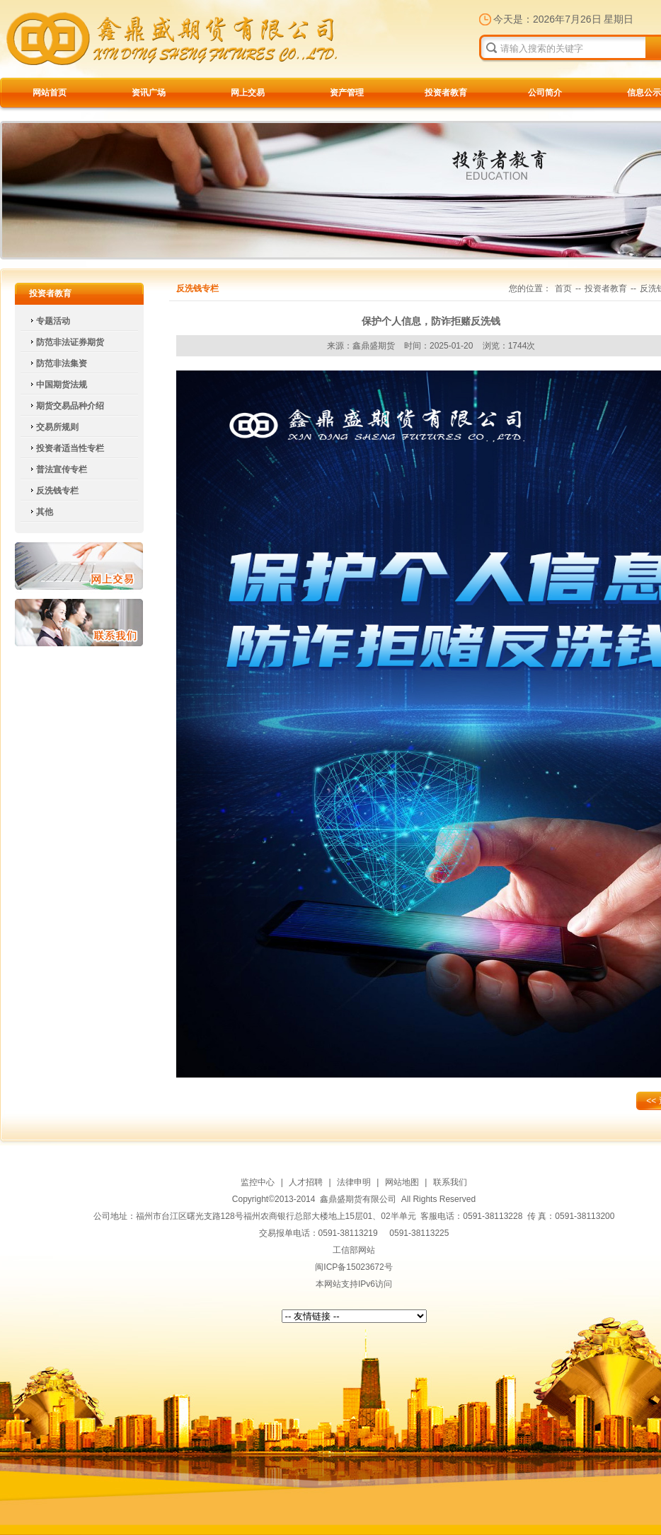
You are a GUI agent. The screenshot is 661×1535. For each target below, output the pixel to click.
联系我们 (79, 622)
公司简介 (545, 93)
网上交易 (248, 93)
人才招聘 (306, 1182)
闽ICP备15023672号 (353, 1267)
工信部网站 (354, 1250)
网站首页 (50, 93)
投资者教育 (446, 93)
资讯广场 (149, 93)
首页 (563, 288)
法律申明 (354, 1182)
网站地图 (402, 1182)
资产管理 (347, 93)
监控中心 (258, 1182)
